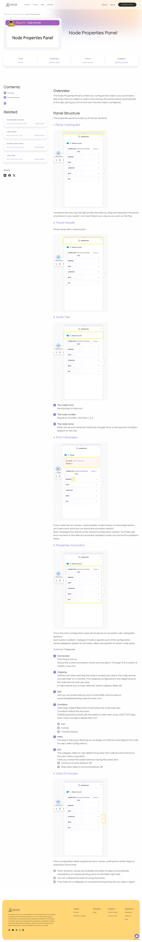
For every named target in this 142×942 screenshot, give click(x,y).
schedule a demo (127, 4)
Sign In (112, 4)
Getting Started (18, 14)
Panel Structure (11, 97)
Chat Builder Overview (15, 120)
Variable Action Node (15, 143)
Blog (42, 4)
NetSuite (128, 916)
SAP (126, 919)
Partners (50, 4)
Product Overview (80, 916)
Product (27, 4)
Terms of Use (112, 916)
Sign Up (104, 4)
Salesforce (128, 912)
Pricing (35, 4)
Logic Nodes (11, 132)
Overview (9, 93)
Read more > (40, 124)
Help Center (7, 14)
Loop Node (11, 155)
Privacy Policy (112, 912)
